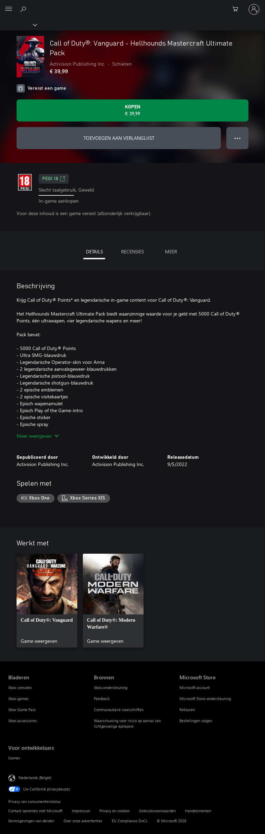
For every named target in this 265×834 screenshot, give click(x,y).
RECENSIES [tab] (132, 251)
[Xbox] (18, 24)
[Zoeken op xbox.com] (24, 8)
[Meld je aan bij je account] (254, 9)
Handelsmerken (198, 810)
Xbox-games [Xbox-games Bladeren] (18, 698)
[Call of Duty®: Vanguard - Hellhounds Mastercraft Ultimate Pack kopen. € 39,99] (132, 110)
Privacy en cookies (114, 810)
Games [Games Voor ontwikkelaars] (14, 758)
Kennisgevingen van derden (31, 820)
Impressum (81, 810)
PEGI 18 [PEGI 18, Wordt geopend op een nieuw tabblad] (53, 179)
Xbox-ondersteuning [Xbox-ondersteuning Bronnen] (110, 687)
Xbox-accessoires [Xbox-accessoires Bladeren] (22, 720)
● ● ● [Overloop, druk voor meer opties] (237, 138)
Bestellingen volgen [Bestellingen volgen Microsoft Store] (195, 720)
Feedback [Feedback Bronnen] (101, 698)
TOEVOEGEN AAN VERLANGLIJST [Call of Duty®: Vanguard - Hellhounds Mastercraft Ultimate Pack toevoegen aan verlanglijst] (119, 138)
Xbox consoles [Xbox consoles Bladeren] (20, 687)
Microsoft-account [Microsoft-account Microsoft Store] (194, 687)
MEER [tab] (171, 251)
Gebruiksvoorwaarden (157, 810)
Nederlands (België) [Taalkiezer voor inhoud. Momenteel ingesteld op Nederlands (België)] (35, 777)
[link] (47, 601)
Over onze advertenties (82, 820)
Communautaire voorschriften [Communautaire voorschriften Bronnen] (119, 709)
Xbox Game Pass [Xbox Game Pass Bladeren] (22, 709)
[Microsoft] (132, 5)
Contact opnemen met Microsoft (35, 810)
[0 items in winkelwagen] (237, 9)
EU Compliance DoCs (129, 820)
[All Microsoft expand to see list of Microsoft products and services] (8, 9)
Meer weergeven (38, 436)
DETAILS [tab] (94, 251)
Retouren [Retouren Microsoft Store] (187, 709)
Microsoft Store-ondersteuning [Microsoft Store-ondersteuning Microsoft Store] (205, 698)
